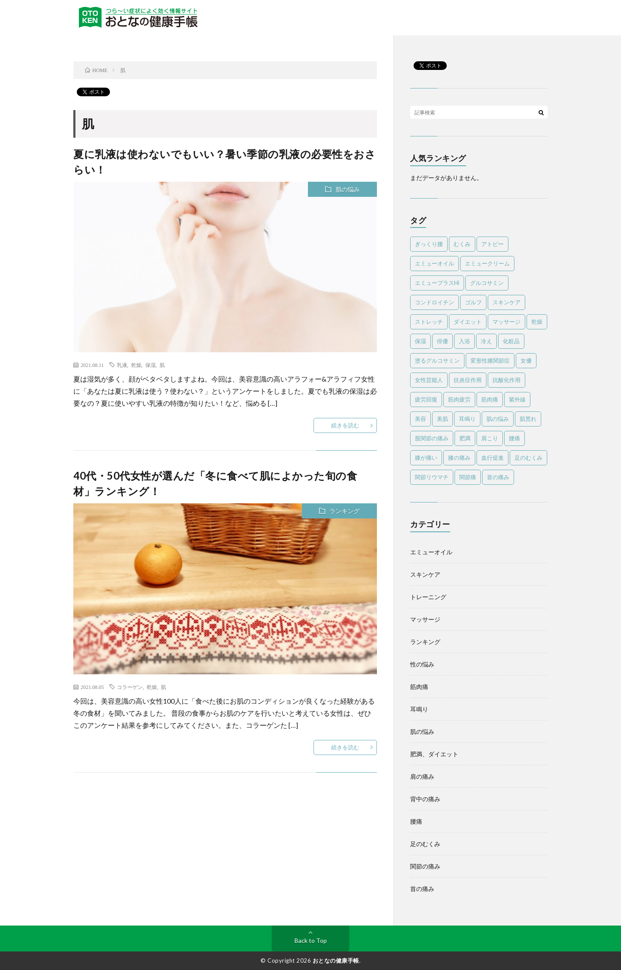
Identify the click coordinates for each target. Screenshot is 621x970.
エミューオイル (431, 552)
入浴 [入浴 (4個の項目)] (464, 341)
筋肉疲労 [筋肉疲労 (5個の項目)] (459, 399)
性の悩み (422, 664)
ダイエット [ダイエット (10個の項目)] (468, 321)
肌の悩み (348, 189)
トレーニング (428, 596)
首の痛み (422, 888)
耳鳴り (419, 709)
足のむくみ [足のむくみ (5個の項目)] (528, 457)
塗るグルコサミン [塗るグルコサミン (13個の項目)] (437, 360)
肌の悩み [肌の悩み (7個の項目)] (497, 418)
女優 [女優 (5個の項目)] (526, 360)
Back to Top (311, 940)
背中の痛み (425, 799)
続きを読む (345, 425)
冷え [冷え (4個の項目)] (486, 341)
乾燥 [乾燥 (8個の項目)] (537, 321)
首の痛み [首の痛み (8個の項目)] (498, 477)
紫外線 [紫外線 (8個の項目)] (517, 399)
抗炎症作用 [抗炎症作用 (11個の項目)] (468, 379)
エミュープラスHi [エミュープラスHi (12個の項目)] (437, 282)
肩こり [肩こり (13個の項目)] (489, 438)
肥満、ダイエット (434, 754)
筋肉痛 (419, 686)
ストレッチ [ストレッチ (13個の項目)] (429, 321)
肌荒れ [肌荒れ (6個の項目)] (528, 418)
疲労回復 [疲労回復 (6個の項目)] (426, 399)
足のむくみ (425, 843)
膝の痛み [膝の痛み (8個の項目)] (459, 457)
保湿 (150, 364)
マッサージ (425, 619)
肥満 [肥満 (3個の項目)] (464, 438)
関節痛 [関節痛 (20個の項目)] (467, 477)
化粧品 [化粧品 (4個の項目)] (511, 341)
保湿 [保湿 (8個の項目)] (420, 341)
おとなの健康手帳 (336, 960)
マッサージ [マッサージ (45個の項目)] (506, 321)
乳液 (122, 364)
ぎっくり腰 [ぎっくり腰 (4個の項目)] (429, 243)
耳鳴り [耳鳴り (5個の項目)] (467, 418)
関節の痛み (425, 866)
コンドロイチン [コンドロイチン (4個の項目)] (434, 302)
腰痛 (416, 821)
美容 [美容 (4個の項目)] (420, 418)
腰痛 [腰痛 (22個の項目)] (514, 438)
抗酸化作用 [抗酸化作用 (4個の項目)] (506, 379)
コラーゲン (130, 686)
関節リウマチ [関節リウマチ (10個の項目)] (431, 477)
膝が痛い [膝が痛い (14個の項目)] (426, 457)
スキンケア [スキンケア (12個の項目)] (506, 302)
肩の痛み (422, 776)
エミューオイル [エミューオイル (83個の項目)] (434, 263)
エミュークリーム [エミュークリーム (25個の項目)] (487, 263)
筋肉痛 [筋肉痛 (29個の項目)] (489, 399)
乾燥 (136, 364)
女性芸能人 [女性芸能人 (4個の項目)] (429, 379)
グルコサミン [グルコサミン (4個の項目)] (487, 282)
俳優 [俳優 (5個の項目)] (442, 341)
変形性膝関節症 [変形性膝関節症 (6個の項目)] (490, 360)
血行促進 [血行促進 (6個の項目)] (492, 457)
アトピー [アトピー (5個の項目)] (492, 243)
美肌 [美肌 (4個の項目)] (442, 418)
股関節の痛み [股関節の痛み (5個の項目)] (431, 438)
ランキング (344, 511)
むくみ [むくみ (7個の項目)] (462, 243)
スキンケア (425, 574)
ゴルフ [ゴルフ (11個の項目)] (473, 302)
